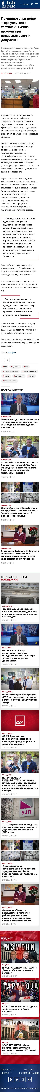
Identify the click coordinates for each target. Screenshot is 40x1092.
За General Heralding (29, 1073)
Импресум (6, 1070)
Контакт (5, 1073)
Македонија (6, 73)
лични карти (19, 376)
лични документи (30, 371)
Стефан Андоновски (11, 371)
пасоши (6, 376)
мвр (26, 367)
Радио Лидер (8, 4)
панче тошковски (10, 381)
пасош (32, 376)
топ (5, 367)
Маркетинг (29, 1070)
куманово (15, 367)
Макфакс (12, 352)
